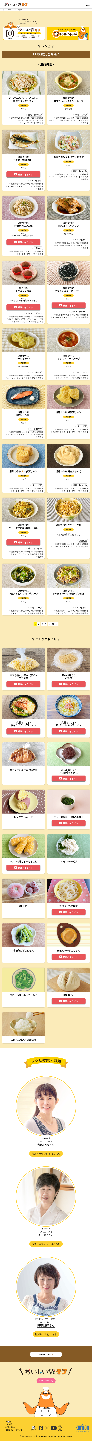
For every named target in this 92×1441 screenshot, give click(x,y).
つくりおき (23, 120)
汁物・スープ (81, 115)
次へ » (55, 624)
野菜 (85, 120)
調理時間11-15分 (61, 315)
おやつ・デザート (34, 313)
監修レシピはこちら (46, 1334)
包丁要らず (11, 186)
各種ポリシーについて (13, 1430)
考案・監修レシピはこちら (46, 1153)
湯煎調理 (38, 118)
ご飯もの (38, 248)
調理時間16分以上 (17, 118)
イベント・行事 (36, 120)
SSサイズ (74, 315)
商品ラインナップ (46, 1381)
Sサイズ (75, 174)
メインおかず (36, 181)
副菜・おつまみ (35, 115)
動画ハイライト (23, 174)
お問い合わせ (10, 1427)
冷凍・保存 (12, 319)
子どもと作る (37, 321)
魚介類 (39, 186)
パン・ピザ (82, 426)
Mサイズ (29, 118)
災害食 (84, 123)
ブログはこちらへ (46, 1354)
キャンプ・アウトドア (29, 123)
